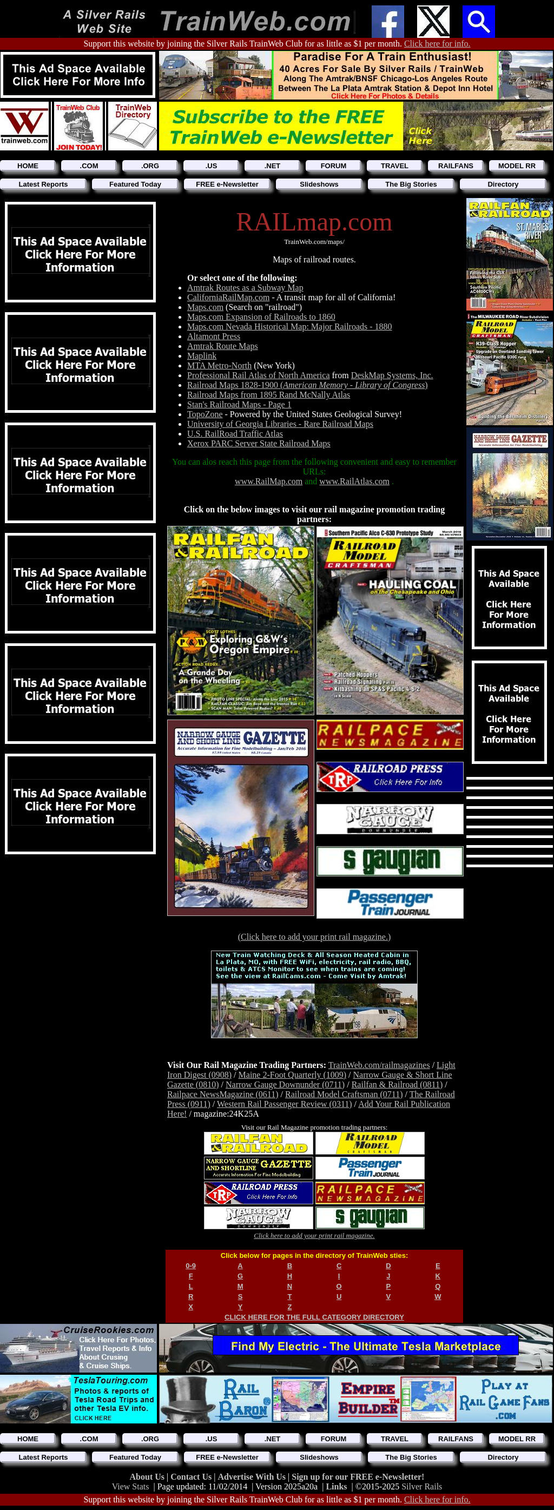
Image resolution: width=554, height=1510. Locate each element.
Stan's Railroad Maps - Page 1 (239, 404)
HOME (27, 166)
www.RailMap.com (268, 481)
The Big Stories (411, 184)
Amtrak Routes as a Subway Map (245, 287)
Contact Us (192, 1476)
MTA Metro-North (219, 365)
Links (336, 1486)
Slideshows (319, 184)
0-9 (191, 1266)
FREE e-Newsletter (227, 184)
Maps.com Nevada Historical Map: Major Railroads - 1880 (289, 326)
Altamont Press (213, 336)
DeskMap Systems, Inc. (392, 375)
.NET (273, 166)
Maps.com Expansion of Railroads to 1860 (261, 316)
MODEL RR (517, 166)
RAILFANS (455, 166)
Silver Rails (421, 1486)
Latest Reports (43, 184)
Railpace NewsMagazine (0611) (223, 1094)
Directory (502, 184)
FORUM (334, 166)
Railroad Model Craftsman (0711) (344, 1094)
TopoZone (205, 414)
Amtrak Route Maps (222, 346)
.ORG (150, 166)
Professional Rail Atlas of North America (258, 375)
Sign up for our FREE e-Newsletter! (358, 1476)
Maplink (201, 355)
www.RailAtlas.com (354, 481)
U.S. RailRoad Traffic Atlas (235, 433)
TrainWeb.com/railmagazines (379, 1065)
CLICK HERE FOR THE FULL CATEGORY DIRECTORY (314, 1317)
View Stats (130, 1486)
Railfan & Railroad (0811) (397, 1084)
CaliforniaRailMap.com (228, 297)
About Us (148, 1476)
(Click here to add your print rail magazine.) (314, 936)
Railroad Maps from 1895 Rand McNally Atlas (268, 394)
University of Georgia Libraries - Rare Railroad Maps (280, 423)
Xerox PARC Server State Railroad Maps (259, 443)
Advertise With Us (252, 1476)
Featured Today (135, 184)
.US (211, 166)
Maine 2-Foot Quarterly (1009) (293, 1074)
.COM (89, 166)
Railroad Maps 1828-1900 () (307, 385)
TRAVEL (394, 166)
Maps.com (205, 307)
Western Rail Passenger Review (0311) (284, 1104)
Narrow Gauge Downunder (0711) (285, 1084)
